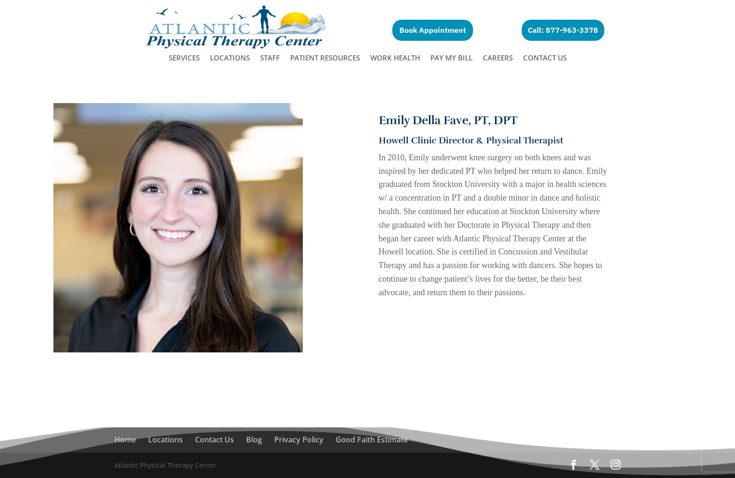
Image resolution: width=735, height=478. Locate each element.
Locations (230, 58)
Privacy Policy (298, 439)
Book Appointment (432, 30)
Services (184, 58)
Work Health (395, 58)
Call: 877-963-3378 (563, 30)
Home (125, 439)
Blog (254, 439)
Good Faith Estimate (372, 439)
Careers (498, 58)
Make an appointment (454, 350)
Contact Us (545, 58)
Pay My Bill (451, 58)
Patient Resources (325, 58)
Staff (270, 58)
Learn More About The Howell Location (479, 317)
